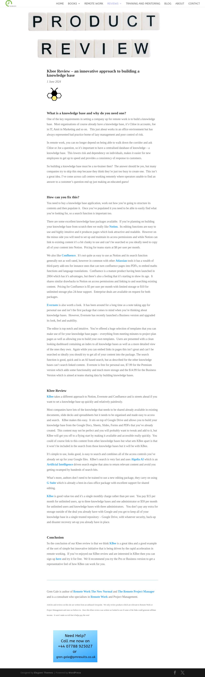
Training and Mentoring (143, 3)
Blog (167, 3)
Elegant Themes (43, 672)
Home (60, 3)
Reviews (113, 3)
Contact (194, 3)
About (179, 3)
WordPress (75, 672)
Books (72, 3)
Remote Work (93, 3)
